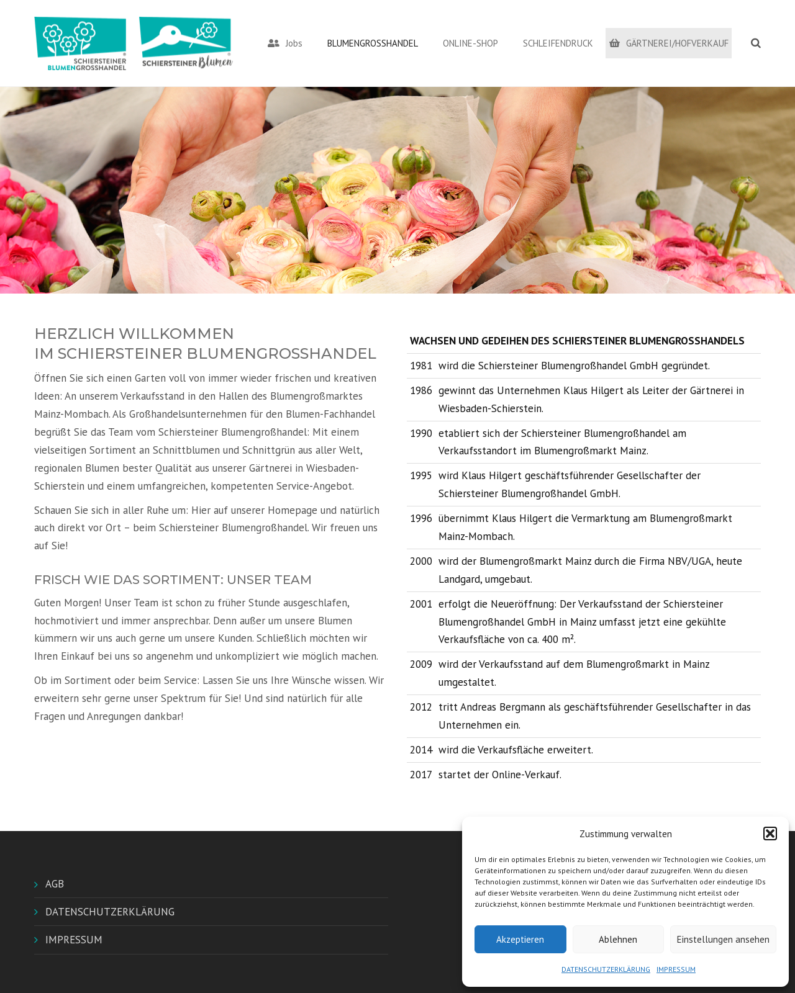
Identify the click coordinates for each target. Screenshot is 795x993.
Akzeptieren (520, 939)
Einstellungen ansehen (723, 939)
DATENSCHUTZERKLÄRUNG (605, 969)
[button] (770, 833)
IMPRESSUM (676, 969)
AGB (54, 884)
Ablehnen (618, 939)
